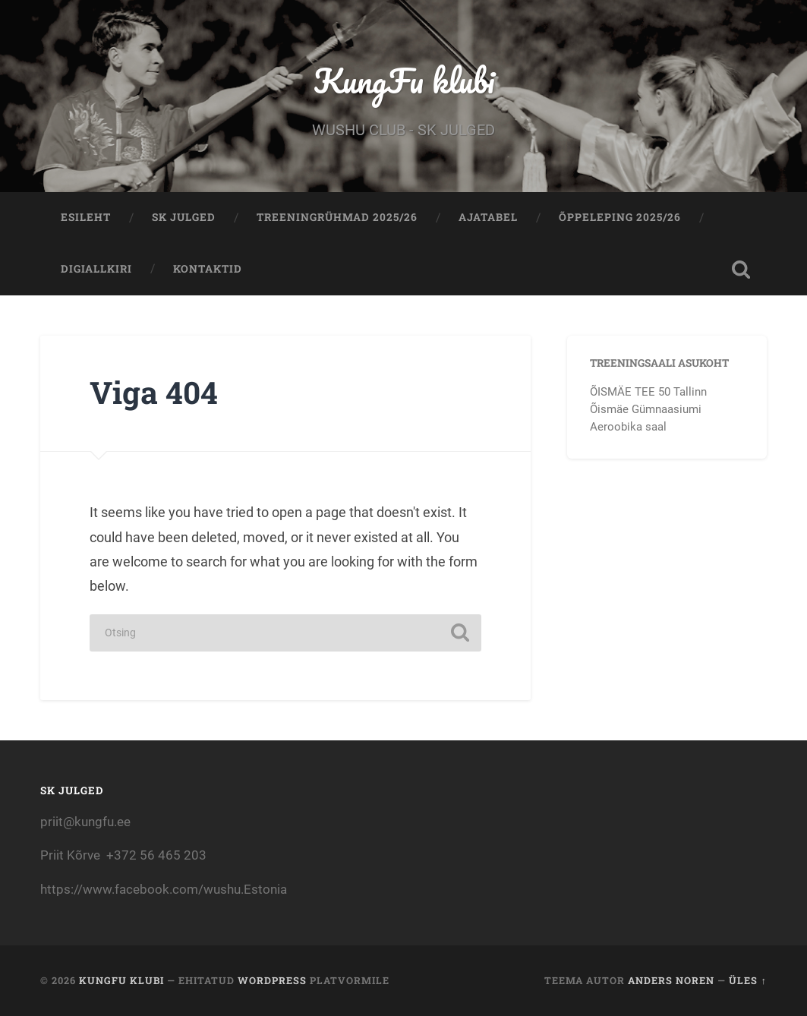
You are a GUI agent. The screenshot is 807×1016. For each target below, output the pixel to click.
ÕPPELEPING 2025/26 (620, 217)
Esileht (86, 217)
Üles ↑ (747, 980)
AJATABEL (488, 217)
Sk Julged (184, 217)
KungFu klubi (404, 80)
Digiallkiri (96, 269)
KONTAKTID (207, 269)
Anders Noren (671, 980)
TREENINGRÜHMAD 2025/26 (337, 217)
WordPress (272, 980)
